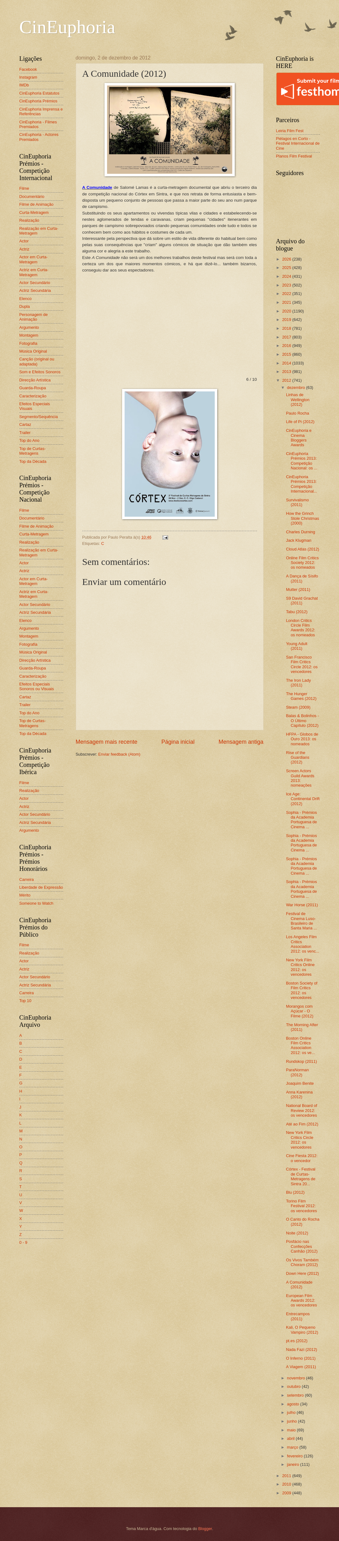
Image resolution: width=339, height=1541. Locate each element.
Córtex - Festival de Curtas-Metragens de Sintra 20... (301, 1176)
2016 (287, 345)
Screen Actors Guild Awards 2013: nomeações (300, 778)
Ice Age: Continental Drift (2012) (303, 799)
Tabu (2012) (297, 611)
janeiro (293, 1464)
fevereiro (295, 1456)
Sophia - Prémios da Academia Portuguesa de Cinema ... (301, 819)
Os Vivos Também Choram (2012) (302, 1262)
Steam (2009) (298, 707)
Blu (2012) (295, 1192)
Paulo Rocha (297, 413)
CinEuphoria (67, 27)
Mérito (25, 895)
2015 (287, 354)
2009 (287, 1493)
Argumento (29, 327)
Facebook (28, 69)
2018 (287, 328)
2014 (287, 363)
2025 (287, 267)
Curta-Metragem (34, 212)
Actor (24, 241)
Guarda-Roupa (32, 387)
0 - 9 (23, 1242)
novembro (296, 1378)
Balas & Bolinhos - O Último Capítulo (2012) (302, 720)
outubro (294, 1386)
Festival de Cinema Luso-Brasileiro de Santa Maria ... (301, 920)
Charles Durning (300, 532)
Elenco (25, 298)
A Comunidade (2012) (299, 1284)
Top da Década (33, 461)
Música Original (33, 351)
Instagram (28, 77)
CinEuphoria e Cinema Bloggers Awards (299, 437)
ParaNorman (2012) (297, 1072)
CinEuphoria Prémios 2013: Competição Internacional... (301, 484)
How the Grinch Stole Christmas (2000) (302, 518)
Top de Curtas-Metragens (32, 451)
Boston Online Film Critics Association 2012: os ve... (300, 1045)
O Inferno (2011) (301, 1358)
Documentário (31, 196)
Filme (24, 188)
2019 (287, 319)
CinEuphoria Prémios (38, 101)
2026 (287, 259)
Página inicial (177, 742)
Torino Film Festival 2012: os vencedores (301, 1206)
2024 (287, 276)
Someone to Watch (36, 903)
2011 (287, 1475)
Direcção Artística (35, 380)
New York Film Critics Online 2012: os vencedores (300, 967)
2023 (287, 285)
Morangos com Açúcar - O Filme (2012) (299, 1011)
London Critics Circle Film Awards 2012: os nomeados (301, 627)
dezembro (296, 387)
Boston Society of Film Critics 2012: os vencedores (301, 990)
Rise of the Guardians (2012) (297, 757)
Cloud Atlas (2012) (302, 549)
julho (292, 1412)
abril (291, 1438)
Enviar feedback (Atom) (119, 754)
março (293, 1447)
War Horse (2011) (302, 904)
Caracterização (33, 396)
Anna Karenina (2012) (299, 1094)
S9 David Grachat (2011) (302, 600)
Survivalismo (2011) (297, 502)
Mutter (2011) (298, 589)
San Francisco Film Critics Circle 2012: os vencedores (302, 664)
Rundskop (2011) (301, 1061)
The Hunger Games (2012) (301, 696)
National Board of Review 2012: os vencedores (301, 1110)
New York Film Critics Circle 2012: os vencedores (299, 1139)
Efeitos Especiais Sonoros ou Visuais (36, 686)
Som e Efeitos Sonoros (40, 372)
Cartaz (25, 424)
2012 (287, 380)
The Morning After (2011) (302, 1027)
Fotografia (28, 343)
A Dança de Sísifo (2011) (302, 578)
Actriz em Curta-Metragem (34, 272)
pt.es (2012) (297, 1340)
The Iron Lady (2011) (298, 682)
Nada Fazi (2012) (301, 1349)
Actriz (24, 249)
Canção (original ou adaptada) (36, 361)
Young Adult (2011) (296, 646)
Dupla (24, 306)
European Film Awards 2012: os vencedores (301, 1300)
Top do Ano (29, 440)
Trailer (25, 432)
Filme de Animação (36, 204)
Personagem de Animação (33, 317)
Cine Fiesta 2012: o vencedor (302, 1158)
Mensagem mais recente (106, 742)
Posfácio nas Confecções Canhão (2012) (302, 1246)
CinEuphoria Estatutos (39, 93)
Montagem (29, 335)
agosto (293, 1404)
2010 (287, 1484)
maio (292, 1430)
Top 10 (25, 1000)
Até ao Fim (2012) (302, 1124)
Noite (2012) (297, 1233)
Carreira (26, 879)
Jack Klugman (298, 540)
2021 (287, 302)
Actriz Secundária (35, 290)
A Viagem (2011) (301, 1366)
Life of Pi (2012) (300, 421)
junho (292, 1421)
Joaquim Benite (300, 1083)
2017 (287, 337)
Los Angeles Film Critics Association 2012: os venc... (302, 944)
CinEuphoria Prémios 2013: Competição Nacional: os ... (301, 460)
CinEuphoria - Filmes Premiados (38, 124)
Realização (29, 220)
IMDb (24, 85)
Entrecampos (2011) (298, 1316)
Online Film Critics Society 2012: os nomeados (302, 563)
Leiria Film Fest (290, 130)
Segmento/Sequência (38, 416)
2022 (287, 293)
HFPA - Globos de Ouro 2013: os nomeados (302, 739)
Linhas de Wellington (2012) (298, 399)
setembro (296, 1395)
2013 (287, 371)
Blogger (205, 1528)
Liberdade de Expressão (41, 887)
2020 (287, 311)
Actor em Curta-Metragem (33, 259)
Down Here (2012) (302, 1273)
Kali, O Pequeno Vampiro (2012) (302, 1329)
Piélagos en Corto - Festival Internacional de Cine (298, 143)
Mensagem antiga (240, 742)
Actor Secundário (34, 282)
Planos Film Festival (294, 156)
